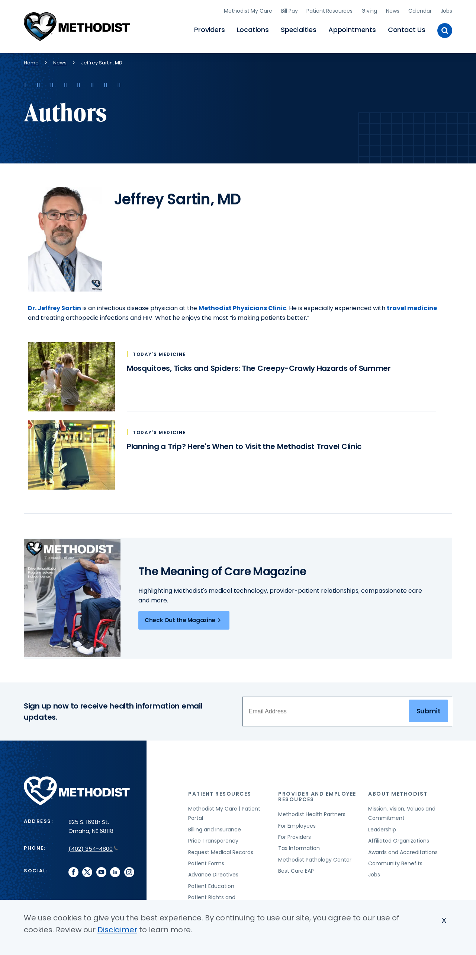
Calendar (420, 9)
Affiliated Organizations (398, 837)
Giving (369, 9)
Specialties (298, 28)
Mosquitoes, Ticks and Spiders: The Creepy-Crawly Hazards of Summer (259, 365)
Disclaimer (117, 929)
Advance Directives (213, 871)
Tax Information (299, 845)
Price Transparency (213, 837)
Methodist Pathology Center (314, 856)
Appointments (352, 28)
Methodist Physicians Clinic (242, 305)
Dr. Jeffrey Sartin (54, 305)
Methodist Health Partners (311, 811)
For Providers (294, 834)
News (392, 9)
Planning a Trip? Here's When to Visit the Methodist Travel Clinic (244, 443)
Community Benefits (395, 860)
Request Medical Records (220, 849)
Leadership (382, 826)
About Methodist (398, 791)
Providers (209, 28)
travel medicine (412, 305)
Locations (253, 28)
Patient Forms (206, 860)
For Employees (297, 823)
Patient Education (211, 883)
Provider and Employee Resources (317, 793)
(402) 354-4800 (93, 846)
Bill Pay (289, 9)
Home (31, 59)
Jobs (446, 9)
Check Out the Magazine (184, 617)
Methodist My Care (248, 9)
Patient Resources (329, 9)
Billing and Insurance (214, 826)
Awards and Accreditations (403, 849)
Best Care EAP (296, 868)
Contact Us (406, 28)
